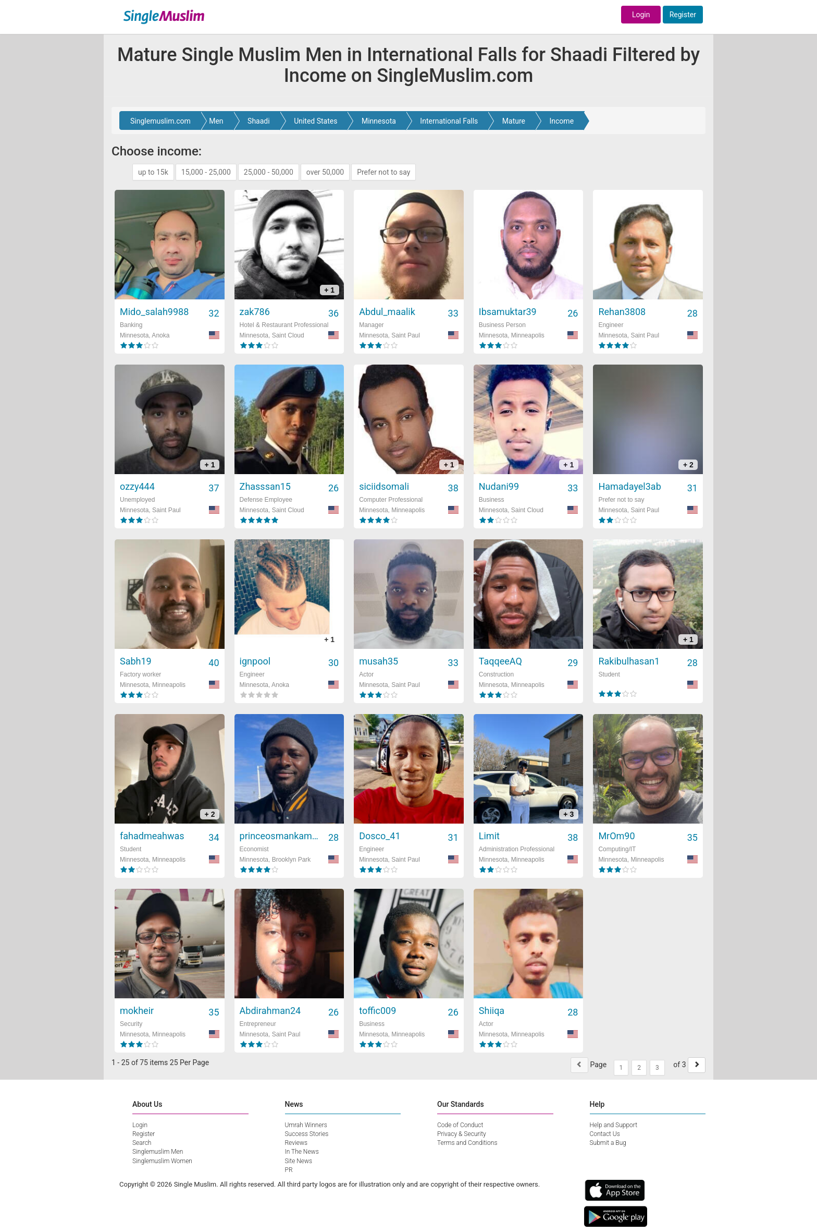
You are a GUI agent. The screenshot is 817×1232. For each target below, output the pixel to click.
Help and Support (614, 1125)
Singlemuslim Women (162, 1161)
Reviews (296, 1142)
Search (141, 1142)
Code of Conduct (460, 1125)
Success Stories (307, 1134)
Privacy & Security (461, 1134)
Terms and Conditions (467, 1142)
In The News (302, 1151)
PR (289, 1170)
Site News (299, 1161)
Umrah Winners (306, 1125)
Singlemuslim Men (157, 1151)
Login (641, 14)
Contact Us (605, 1134)
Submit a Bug (608, 1142)
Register (683, 14)
